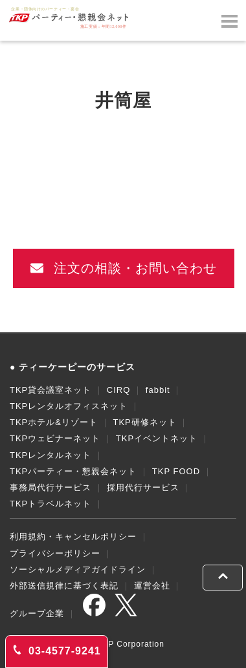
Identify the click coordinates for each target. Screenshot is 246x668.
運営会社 (152, 585)
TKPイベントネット (156, 438)
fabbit (158, 390)
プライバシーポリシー (55, 553)
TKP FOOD (176, 471)
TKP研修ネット (144, 422)
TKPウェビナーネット (55, 438)
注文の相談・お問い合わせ (124, 268)
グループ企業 (37, 613)
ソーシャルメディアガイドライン (78, 569)
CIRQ (119, 390)
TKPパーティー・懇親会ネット (73, 471)
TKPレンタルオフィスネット (69, 406)
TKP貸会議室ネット (50, 390)
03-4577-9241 (56, 650)
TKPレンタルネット (50, 455)
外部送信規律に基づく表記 (64, 585)
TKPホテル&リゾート (54, 422)
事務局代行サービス (50, 487)
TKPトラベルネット (50, 503)
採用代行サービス (143, 487)
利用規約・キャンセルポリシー (73, 536)
